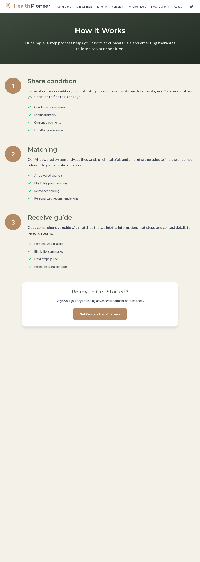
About (178, 6)
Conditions (64, 6)
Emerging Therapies (110, 6)
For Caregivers (137, 6)
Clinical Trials (84, 6)
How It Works (160, 6)
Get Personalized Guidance (100, 314)
